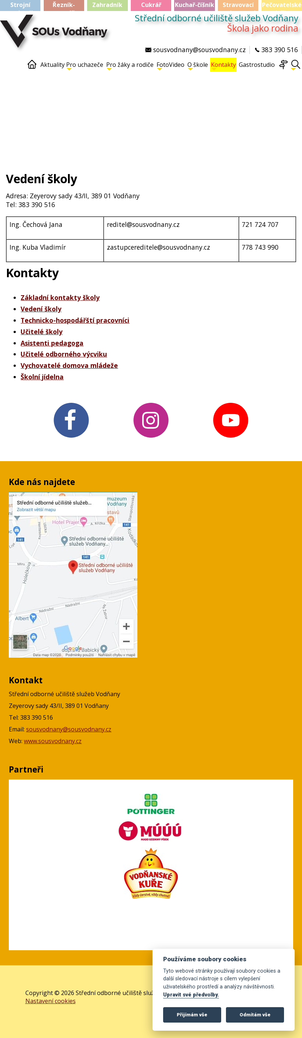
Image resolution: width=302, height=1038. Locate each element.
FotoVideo (170, 65)
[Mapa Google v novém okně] (73, 655)
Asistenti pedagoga (52, 343)
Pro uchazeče (84, 65)
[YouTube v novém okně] (231, 438)
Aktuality (52, 65)
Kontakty (223, 65)
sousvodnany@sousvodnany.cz (68, 729)
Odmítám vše (255, 1014)
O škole (197, 65)
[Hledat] (296, 68)
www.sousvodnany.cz (53, 741)
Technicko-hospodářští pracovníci (75, 320)
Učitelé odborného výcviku (64, 354)
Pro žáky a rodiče (130, 65)
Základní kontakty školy (60, 297)
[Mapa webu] (283, 68)
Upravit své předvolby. (191, 995)
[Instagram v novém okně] (151, 438)
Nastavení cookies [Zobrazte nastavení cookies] (50, 1001)
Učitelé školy (41, 331)
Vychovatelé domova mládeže (69, 365)
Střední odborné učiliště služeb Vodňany (216, 18)
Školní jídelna (42, 376)
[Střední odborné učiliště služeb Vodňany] (55, 35)
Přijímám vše (192, 1014)
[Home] (32, 68)
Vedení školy (41, 308)
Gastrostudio (257, 65)
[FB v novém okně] (71, 438)
